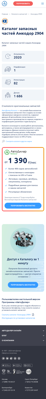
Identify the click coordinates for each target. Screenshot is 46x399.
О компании (8, 340)
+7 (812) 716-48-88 (31, 382)
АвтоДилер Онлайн (11, 331)
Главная (5, 14)
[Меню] (42, 3)
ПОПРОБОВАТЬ (23, 4)
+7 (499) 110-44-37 (8, 382)
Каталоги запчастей (19, 14)
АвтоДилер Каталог (9, 110)
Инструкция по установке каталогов (18, 318)
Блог (4, 336)
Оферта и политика (9, 353)
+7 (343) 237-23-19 (8, 390)
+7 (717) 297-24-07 (31, 390)
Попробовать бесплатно (23, 206)
